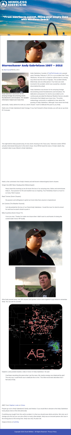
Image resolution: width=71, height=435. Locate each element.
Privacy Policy (52, 432)
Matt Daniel (7, 70)
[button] (70, 1)
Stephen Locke (14, 405)
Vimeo (23, 405)
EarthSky (16, 422)
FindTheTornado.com (55, 73)
